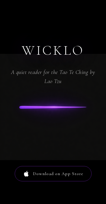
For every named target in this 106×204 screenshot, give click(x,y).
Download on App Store (53, 173)
